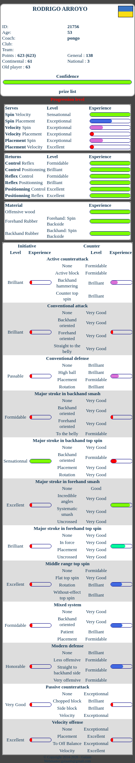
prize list (67, 91)
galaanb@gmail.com (76, 761)
